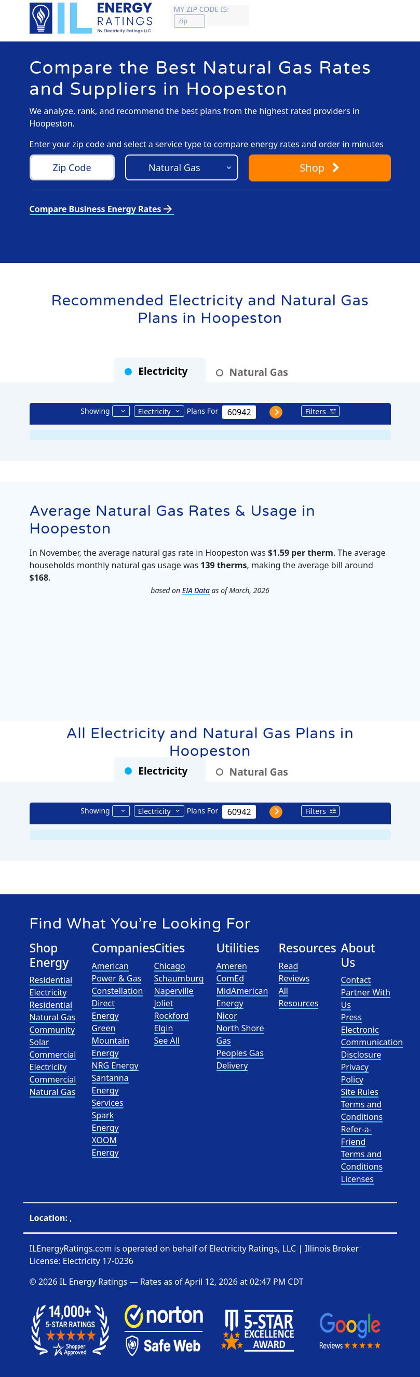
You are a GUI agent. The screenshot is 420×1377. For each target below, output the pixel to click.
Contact (356, 980)
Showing (95, 411)
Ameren (231, 966)
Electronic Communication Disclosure (372, 1042)
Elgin (163, 1028)
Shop (320, 168)
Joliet (163, 1003)
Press (351, 1017)
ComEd (230, 978)
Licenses (357, 1179)
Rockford (171, 1015)
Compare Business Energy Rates (102, 209)
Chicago (169, 966)
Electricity (154, 411)
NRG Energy (115, 1065)
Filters (315, 411)
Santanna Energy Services (110, 1090)
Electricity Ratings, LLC (252, 1248)
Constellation (117, 990)
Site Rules (360, 1092)
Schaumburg (179, 978)
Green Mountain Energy (111, 1040)
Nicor (226, 1015)
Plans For (202, 411)
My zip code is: (201, 9)
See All (167, 1040)
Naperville (174, 990)
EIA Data (196, 590)
